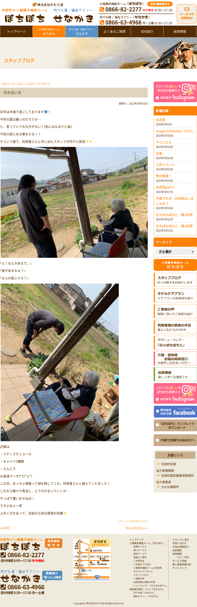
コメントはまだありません (133, 521)
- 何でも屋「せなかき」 (143, 592)
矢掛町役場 (168, 464)
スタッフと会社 (180, 539)
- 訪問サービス (139, 546)
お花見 (160, 119)
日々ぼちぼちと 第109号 (174, 214)
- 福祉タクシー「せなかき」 (146, 596)
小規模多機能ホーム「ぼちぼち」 (147, 543)
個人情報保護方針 (181, 564)
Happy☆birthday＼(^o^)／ (175, 131)
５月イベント (165, 164)
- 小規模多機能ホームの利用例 (147, 568)
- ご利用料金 (138, 560)
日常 (159, 153)
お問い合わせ (179, 543)
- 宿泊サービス (139, 553)
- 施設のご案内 (139, 557)
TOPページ (8, 83)
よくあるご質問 (114, 31)
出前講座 (177, 550)
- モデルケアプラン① (142, 571)
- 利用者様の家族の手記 (143, 582)
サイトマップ (179, 568)
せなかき (81, 32)
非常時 (5, 528)
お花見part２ (165, 187)
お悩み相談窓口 (180, 547)
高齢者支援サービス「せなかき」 (147, 589)
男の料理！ (164, 176)
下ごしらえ (164, 142)
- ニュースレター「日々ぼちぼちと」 (150, 585)
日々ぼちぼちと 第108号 (174, 226)
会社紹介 (147, 31)
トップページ (16, 31)
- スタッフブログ (140, 575)
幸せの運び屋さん (135, 528)
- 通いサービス (139, 550)
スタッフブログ (26, 83)
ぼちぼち (49, 32)
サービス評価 (179, 561)
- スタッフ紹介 (182, 557)
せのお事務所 (170, 487)
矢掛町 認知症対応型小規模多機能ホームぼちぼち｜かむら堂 (46, 12)
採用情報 (180, 31)
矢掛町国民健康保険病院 (177, 475)
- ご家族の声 (138, 578)
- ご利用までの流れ (141, 564)
